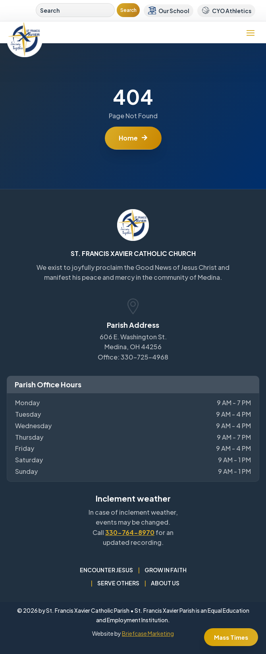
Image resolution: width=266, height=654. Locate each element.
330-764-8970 (129, 532)
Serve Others (118, 583)
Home (128, 138)
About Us (165, 583)
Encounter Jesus (106, 569)
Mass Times (231, 637)
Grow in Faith (166, 569)
